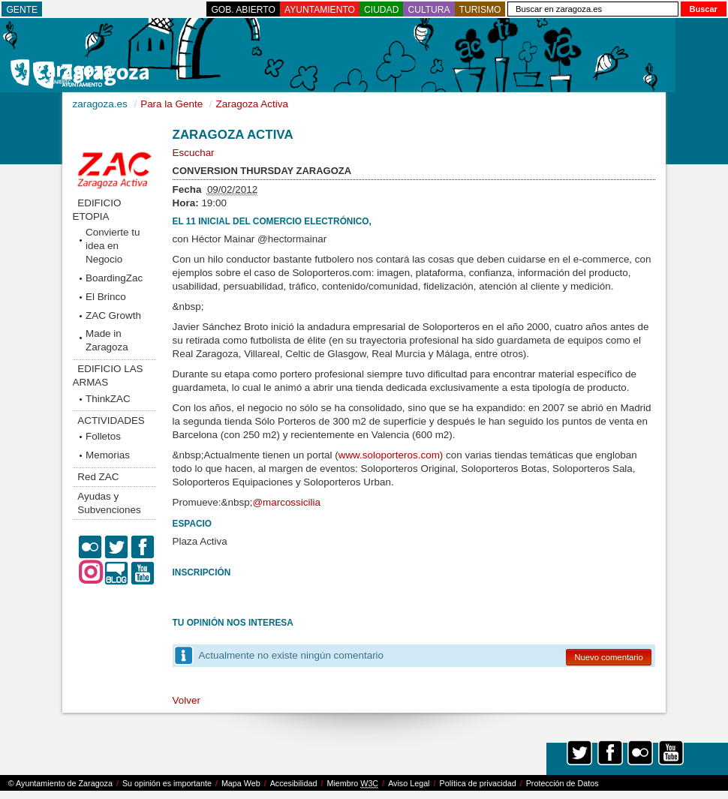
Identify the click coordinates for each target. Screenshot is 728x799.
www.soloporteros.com (389, 455)
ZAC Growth (113, 315)
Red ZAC (98, 476)
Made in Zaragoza (107, 340)
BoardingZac (114, 278)
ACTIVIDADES (111, 420)
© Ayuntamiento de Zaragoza (60, 783)
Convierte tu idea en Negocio (113, 246)
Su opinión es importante (167, 783)
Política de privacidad (478, 783)
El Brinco (106, 296)
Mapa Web (240, 783)
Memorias (108, 455)
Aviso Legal (408, 783)
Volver (186, 700)
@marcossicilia (286, 502)
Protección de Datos (562, 783)
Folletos (103, 436)
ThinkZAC (108, 398)
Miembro (352, 783)
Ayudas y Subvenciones (108, 503)
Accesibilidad (293, 783)
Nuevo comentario (608, 657)
